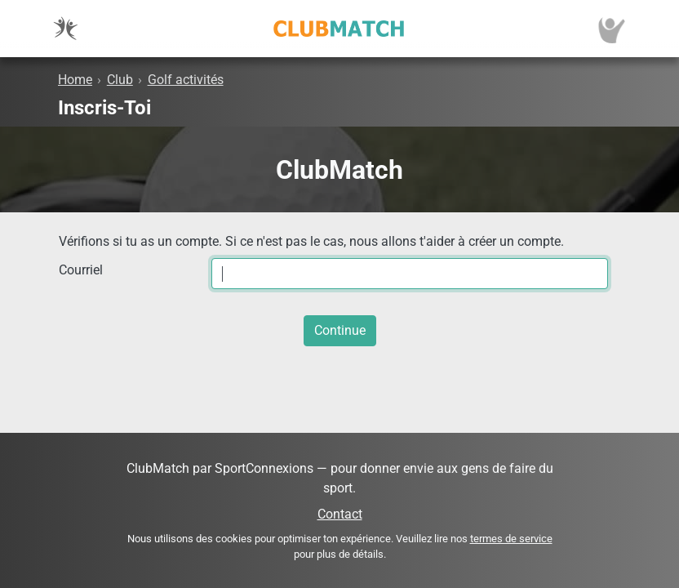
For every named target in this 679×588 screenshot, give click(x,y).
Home (75, 79)
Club (120, 79)
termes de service (511, 538)
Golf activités (186, 79)
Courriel (81, 270)
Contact (339, 514)
